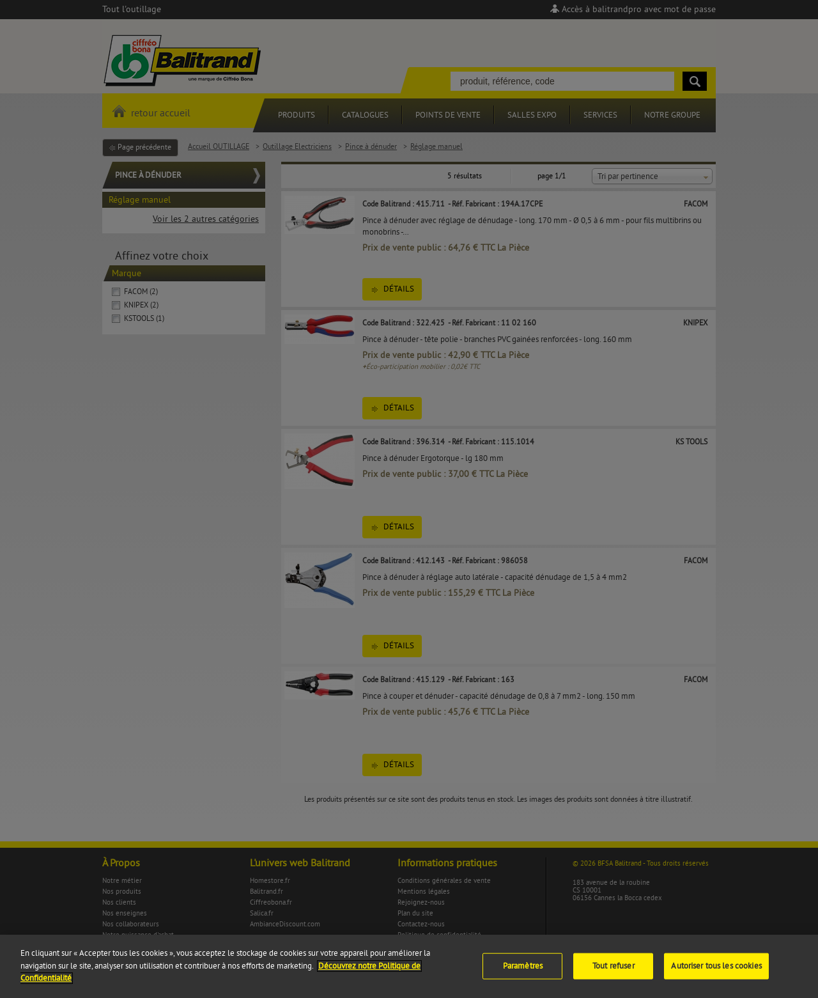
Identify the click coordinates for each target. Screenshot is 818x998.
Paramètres (523, 972)
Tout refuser (613, 972)
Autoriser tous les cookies (716, 972)
